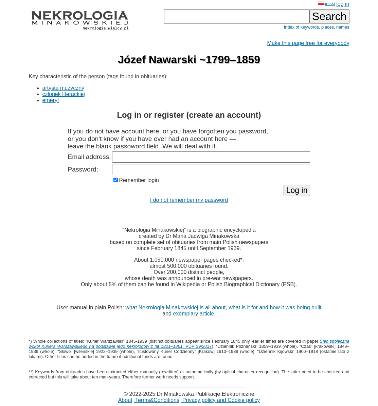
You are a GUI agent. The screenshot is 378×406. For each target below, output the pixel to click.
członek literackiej (63, 94)
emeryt (50, 100)
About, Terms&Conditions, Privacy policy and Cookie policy (189, 400)
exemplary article (193, 313)
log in (342, 4)
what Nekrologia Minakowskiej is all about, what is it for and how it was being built (223, 307)
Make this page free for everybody (308, 43)
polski (326, 3)
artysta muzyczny (63, 88)
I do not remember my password (189, 200)
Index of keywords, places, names (316, 27)
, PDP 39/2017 (189, 344)
